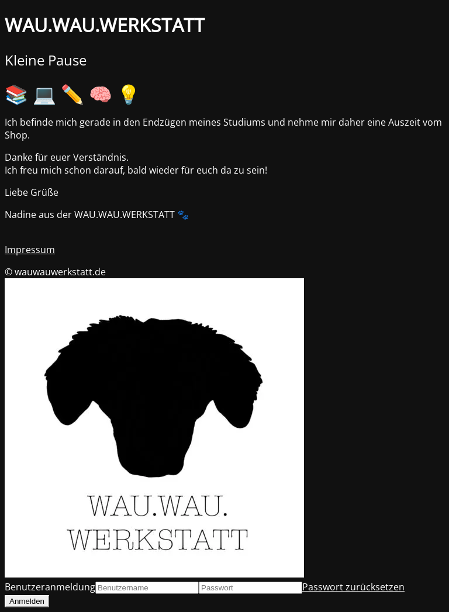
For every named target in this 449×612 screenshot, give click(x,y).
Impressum (30, 249)
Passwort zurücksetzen (353, 586)
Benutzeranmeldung (50, 586)
